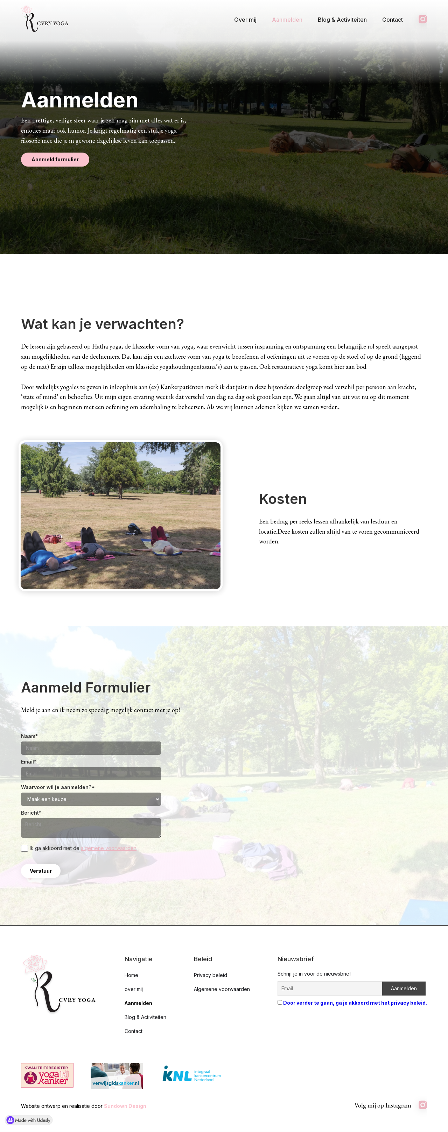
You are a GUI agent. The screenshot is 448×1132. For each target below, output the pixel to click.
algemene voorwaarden (108, 848)
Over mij (245, 19)
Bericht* (31, 813)
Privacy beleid (210, 975)
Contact (392, 19)
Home (131, 975)
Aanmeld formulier (55, 159)
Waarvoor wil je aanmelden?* (58, 787)
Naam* (29, 736)
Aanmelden (287, 19)
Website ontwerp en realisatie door (83, 1106)
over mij (134, 989)
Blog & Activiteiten (342, 19)
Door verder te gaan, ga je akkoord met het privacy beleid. (355, 1003)
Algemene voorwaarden (222, 989)
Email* (28, 762)
